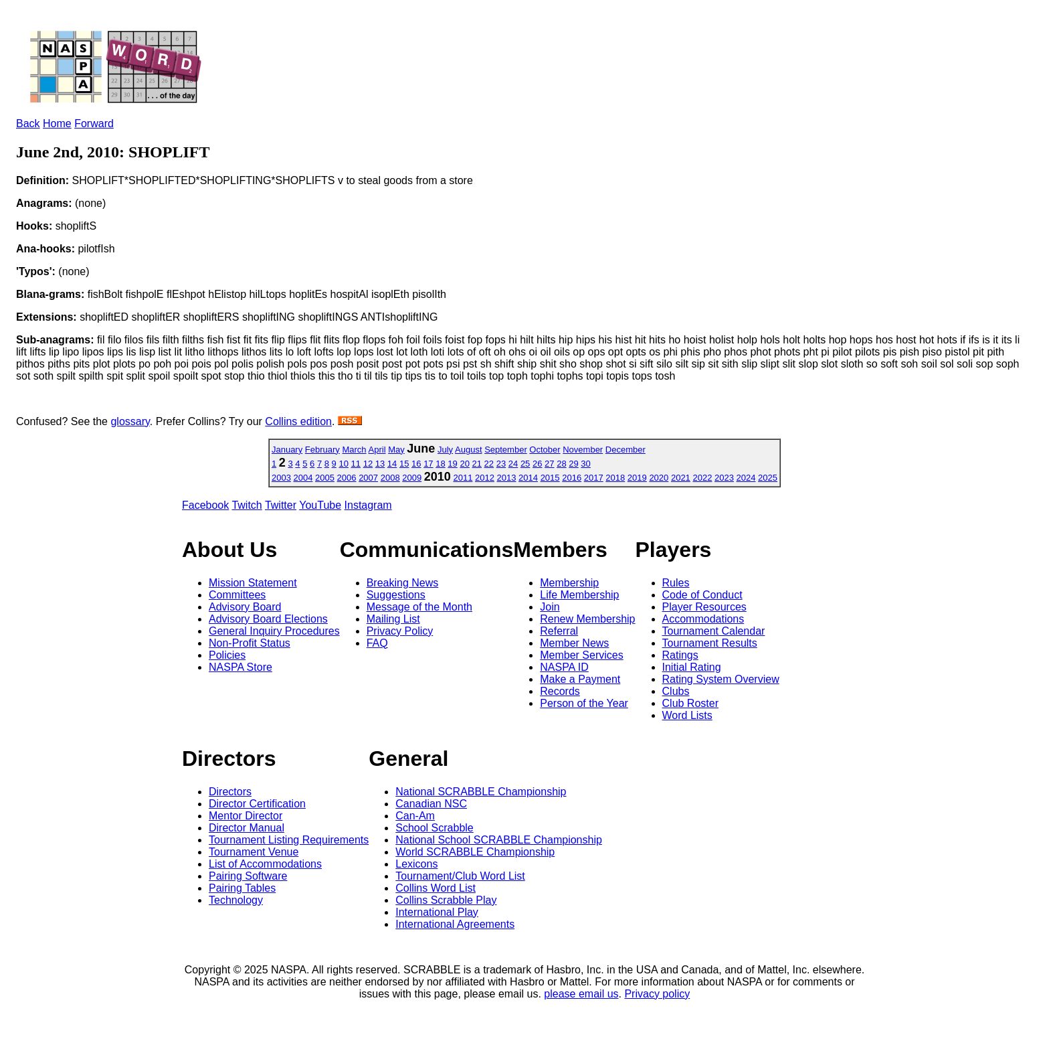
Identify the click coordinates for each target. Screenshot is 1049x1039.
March (354, 450)
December (625, 450)
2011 (462, 478)
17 (428, 464)
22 (489, 464)
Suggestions (396, 595)
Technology (236, 900)
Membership (569, 582)
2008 (390, 478)
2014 (528, 478)
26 (537, 464)
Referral (559, 631)
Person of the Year (584, 703)
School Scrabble (434, 827)
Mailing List (393, 619)
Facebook (205, 505)
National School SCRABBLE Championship (498, 840)
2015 (550, 478)
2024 (746, 478)
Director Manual (246, 827)
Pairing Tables (242, 888)
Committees (237, 595)
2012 (484, 478)
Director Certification (257, 803)
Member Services (581, 655)
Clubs (676, 691)
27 (549, 464)
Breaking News (403, 582)
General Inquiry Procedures (274, 631)
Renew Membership (587, 619)
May (396, 450)
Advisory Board (245, 607)
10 (343, 464)
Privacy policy (657, 994)
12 (368, 464)
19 (452, 464)
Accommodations (703, 619)
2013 (506, 478)
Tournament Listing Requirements (289, 840)
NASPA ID (564, 667)
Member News (574, 643)
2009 (411, 478)
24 (513, 464)
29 (573, 464)
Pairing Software (248, 876)
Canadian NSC (431, 803)
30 (585, 464)
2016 (571, 478)
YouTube (320, 505)
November (583, 450)
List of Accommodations (265, 864)
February (322, 450)
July (445, 450)
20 (464, 464)
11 (356, 464)
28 (561, 464)
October (544, 450)
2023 (724, 478)
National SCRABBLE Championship (480, 791)
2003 (281, 478)
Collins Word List (435, 888)
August (468, 450)
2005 (325, 478)
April (377, 450)
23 (501, 464)
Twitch (246, 505)
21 (477, 464)
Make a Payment (580, 679)
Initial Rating (691, 667)
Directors (230, 791)
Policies (227, 655)
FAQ (377, 643)
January (287, 450)
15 (404, 464)
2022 (702, 478)
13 (380, 464)
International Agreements (454, 924)
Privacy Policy (400, 631)
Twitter (280, 505)
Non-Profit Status (249, 643)
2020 (658, 478)
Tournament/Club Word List (460, 876)
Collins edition (298, 421)
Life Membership (579, 595)
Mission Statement (253, 582)
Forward (94, 123)
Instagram (368, 505)
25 (525, 464)
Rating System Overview (720, 679)
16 (416, 464)
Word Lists (687, 715)
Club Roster (690, 703)
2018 (615, 478)
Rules (676, 582)
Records (560, 691)
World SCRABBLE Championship (475, 852)
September (505, 450)
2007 (368, 478)
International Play (436, 912)
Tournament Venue (253, 852)
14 (392, 464)
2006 (347, 478)
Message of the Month (419, 607)
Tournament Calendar (713, 631)
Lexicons (416, 864)
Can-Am (415, 815)
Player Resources (704, 607)
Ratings (680, 655)
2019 (637, 478)
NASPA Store (240, 667)
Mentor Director (245, 815)
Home (57, 123)
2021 (680, 478)
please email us (581, 994)
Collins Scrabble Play (445, 900)
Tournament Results (709, 643)
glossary (129, 421)
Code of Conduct (702, 595)
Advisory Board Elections (268, 619)
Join (549, 607)
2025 (767, 478)
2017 (593, 478)
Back (28, 123)
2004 (303, 478)
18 (440, 464)
